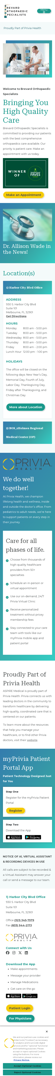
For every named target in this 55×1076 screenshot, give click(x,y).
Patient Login (19, 1008)
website (32, 740)
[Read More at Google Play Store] (30, 995)
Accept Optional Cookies (27, 1066)
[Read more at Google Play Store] (33, 837)
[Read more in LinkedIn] (27, 953)
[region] (27, 1051)
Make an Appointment (23, 195)
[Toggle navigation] (44, 11)
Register (15, 810)
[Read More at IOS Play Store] (13, 995)
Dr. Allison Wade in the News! (27, 249)
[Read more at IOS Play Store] (14, 837)
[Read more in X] (20, 953)
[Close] (47, 1031)
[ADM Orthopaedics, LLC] (16, 10)
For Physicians (20, 1018)
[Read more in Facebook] (8, 953)
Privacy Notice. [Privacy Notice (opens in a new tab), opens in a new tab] (22, 1060)
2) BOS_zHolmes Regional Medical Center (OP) (24, 433)
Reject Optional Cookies (27, 1072)
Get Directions (16, 316)
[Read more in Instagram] (14, 953)
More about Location (25, 407)
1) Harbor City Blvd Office (24, 287)
